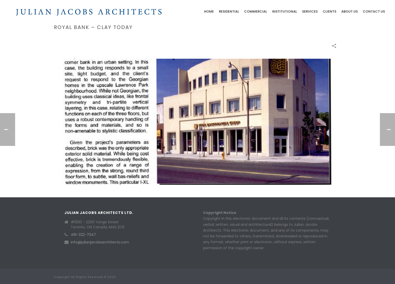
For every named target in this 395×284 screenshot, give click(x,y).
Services (310, 11)
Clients (329, 11)
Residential (229, 11)
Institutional (284, 11)
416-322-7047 (83, 234)
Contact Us (374, 11)
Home (209, 11)
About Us (349, 11)
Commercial (255, 11)
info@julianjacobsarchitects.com (100, 242)
